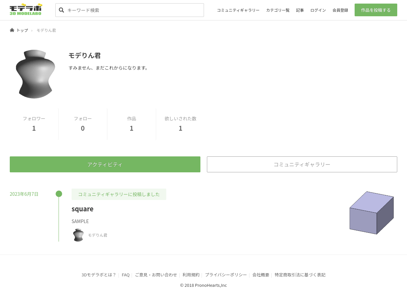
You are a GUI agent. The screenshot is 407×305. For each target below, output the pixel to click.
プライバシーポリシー (226, 275)
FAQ (125, 275)
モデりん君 (97, 235)
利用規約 (191, 275)
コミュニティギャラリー (238, 10)
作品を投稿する (376, 10)
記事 (300, 10)
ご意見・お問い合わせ (156, 275)
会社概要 (260, 275)
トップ (22, 30)
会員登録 (340, 10)
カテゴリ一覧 (278, 10)
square (82, 208)
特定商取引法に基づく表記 (300, 275)
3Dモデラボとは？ (99, 275)
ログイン (318, 10)
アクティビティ (105, 164)
